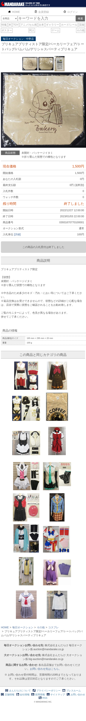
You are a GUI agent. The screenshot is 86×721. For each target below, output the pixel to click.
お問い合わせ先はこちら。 (45, 668)
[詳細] (17, 234)
